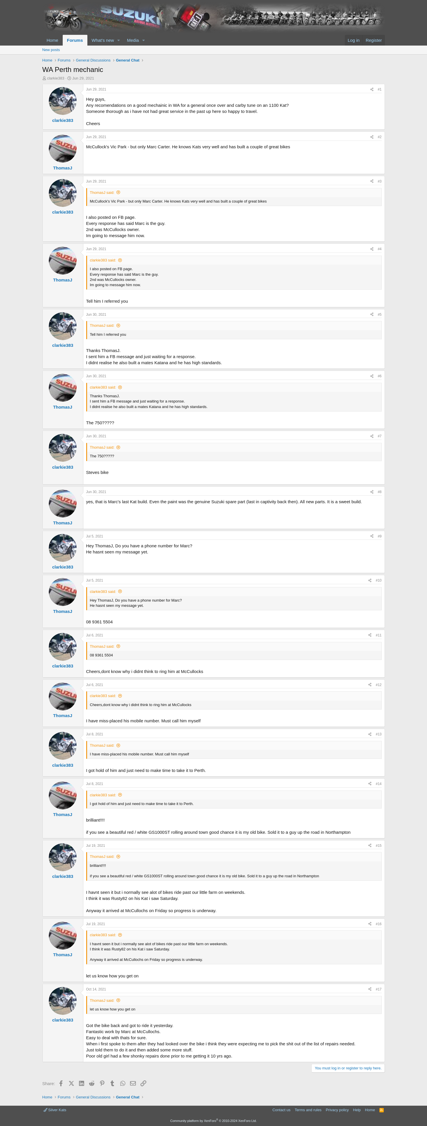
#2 (379, 137)
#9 (379, 536)
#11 (378, 635)
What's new (103, 40)
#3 (379, 181)
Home (52, 40)
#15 (378, 846)
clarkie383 (55, 78)
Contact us (281, 1110)
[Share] (372, 89)
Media (133, 40)
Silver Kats (55, 1110)
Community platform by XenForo (213, 1121)
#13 (378, 734)
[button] (118, 40)
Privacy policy (337, 1110)
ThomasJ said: (102, 192)
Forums (75, 40)
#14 (378, 784)
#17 (378, 989)
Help (357, 1110)
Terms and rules (308, 1110)
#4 (379, 249)
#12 (378, 685)
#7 (379, 436)
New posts (51, 50)
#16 (378, 924)
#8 (379, 492)
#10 (378, 580)
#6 (379, 376)
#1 (379, 89)
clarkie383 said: (103, 260)
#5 (379, 315)
